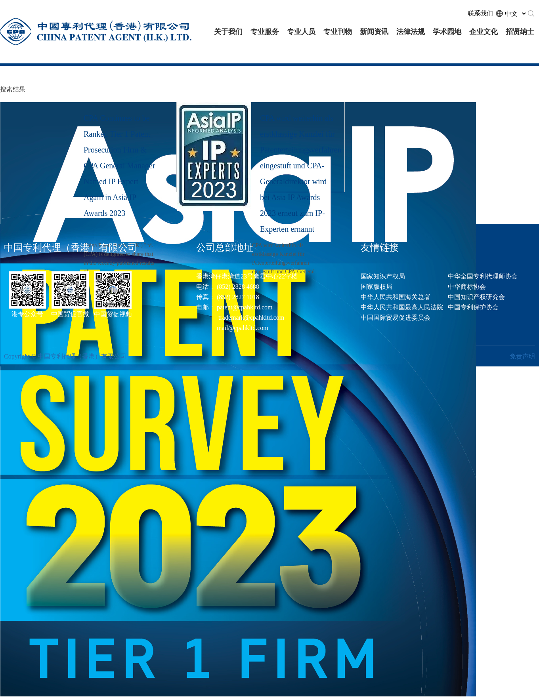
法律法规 (410, 32)
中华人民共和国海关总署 (395, 297)
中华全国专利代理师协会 (483, 276)
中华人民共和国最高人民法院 (402, 307)
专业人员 (301, 32)
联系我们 (480, 13)
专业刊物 (337, 32)
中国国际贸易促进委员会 (395, 317)
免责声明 (522, 356)
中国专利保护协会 (473, 307)
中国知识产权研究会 (476, 297)
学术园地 (447, 32)
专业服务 (264, 32)
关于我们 (228, 32)
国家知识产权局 (383, 276)
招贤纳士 (520, 32)
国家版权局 (376, 286)
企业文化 (483, 32)
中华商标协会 (467, 286)
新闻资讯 (374, 32)
